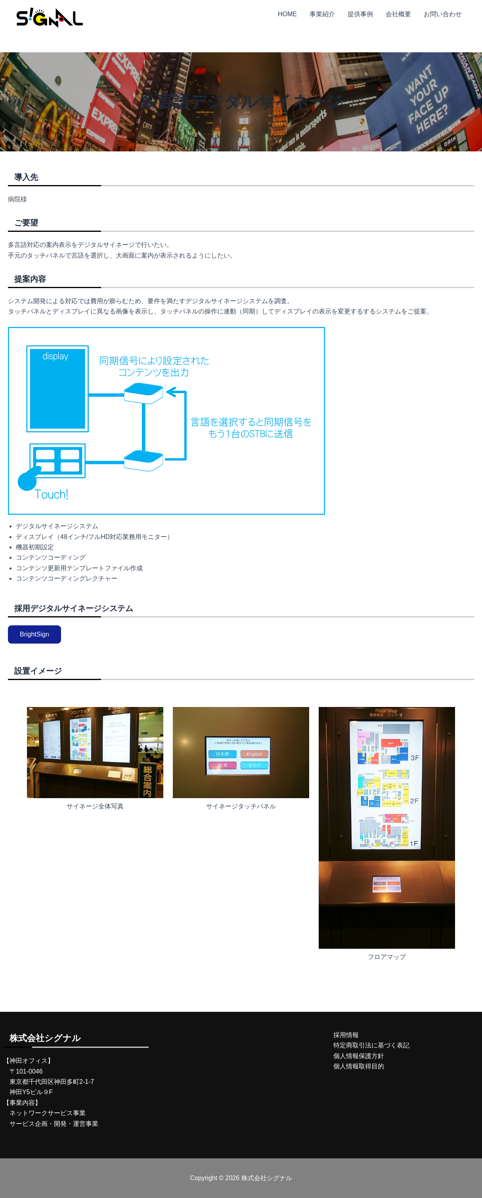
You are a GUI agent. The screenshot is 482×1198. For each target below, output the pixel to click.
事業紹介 (322, 14)
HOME (287, 14)
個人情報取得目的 (358, 1066)
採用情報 (346, 1035)
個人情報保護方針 (358, 1056)
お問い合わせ (443, 14)
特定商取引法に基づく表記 (371, 1045)
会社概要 (398, 14)
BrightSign (34, 634)
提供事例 (360, 14)
